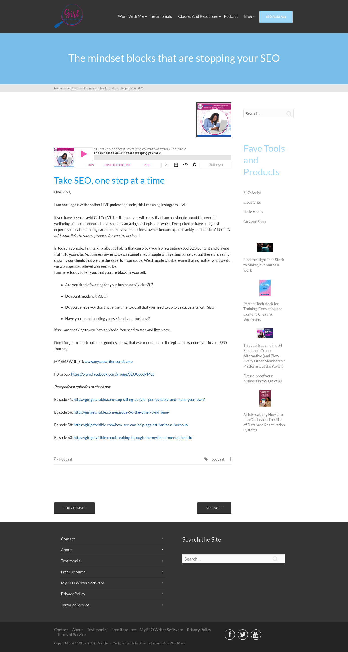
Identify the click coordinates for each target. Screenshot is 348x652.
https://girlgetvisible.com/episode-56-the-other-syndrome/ (121, 412)
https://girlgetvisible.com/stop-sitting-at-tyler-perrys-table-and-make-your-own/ (139, 399)
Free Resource (73, 571)
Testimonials (161, 16)
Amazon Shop (254, 221)
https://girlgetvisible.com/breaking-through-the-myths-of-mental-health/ (133, 437)
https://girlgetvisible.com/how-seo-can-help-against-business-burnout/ (131, 425)
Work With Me (131, 16)
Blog (248, 16)
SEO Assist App (276, 16)
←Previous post (74, 507)
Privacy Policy (73, 593)
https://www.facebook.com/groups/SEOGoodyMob (113, 374)
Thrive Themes (140, 643)
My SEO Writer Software (82, 582)
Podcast (231, 16)
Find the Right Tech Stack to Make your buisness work (263, 264)
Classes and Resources (198, 16)
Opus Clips (252, 202)
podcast (218, 459)
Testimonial (71, 560)
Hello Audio (253, 211)
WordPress (177, 643)
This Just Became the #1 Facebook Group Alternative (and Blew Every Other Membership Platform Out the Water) (264, 356)
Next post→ (214, 507)
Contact (68, 538)
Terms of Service (75, 604)
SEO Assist (252, 192)
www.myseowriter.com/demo (109, 361)
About (66, 549)
